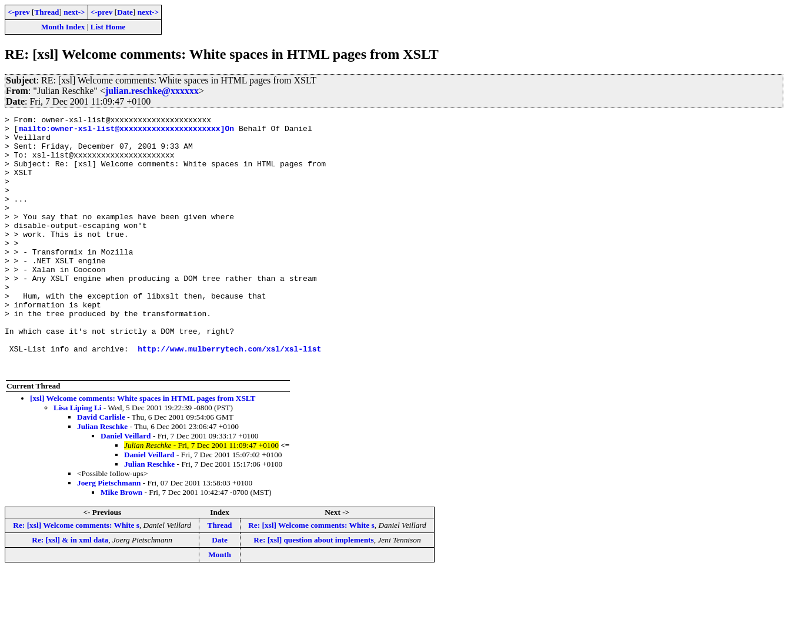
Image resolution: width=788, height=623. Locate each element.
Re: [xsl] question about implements (313, 591)
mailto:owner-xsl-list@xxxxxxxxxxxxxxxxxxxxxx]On (126, 131)
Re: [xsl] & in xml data (70, 591)
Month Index (63, 26)
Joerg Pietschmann (109, 534)
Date (125, 12)
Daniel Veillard (126, 487)
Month (219, 605)
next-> (74, 12)
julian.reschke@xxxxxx (152, 91)
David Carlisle (101, 468)
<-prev (19, 12)
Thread (46, 12)
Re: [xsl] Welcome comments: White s (76, 576)
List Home (108, 26)
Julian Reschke (102, 477)
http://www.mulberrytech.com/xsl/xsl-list (229, 396)
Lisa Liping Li (78, 458)
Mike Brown (121, 543)
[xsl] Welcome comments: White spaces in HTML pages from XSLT (142, 449)
